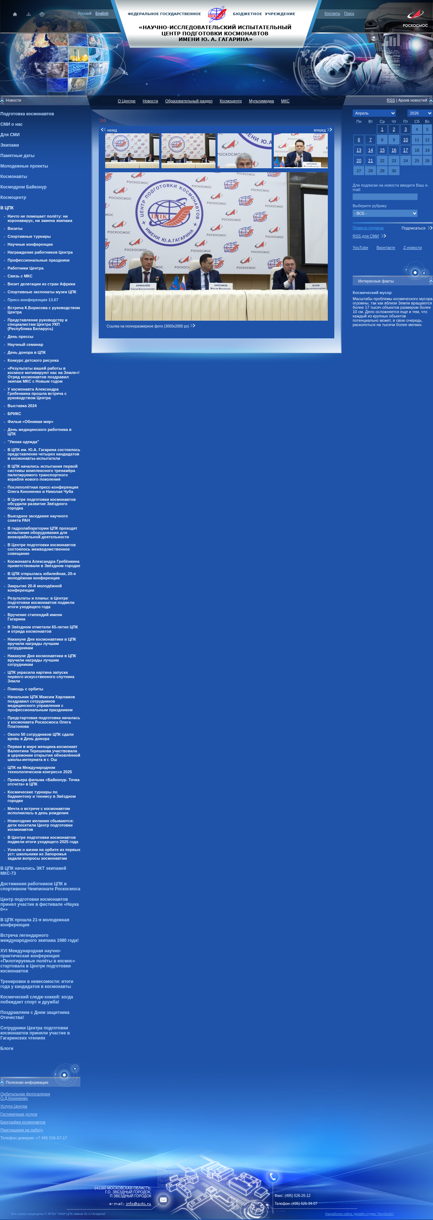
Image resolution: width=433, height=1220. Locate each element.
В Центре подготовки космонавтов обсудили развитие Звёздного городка (42, 503)
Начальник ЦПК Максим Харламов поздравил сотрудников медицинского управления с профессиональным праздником (41, 703)
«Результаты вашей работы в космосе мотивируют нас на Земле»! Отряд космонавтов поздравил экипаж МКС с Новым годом (44, 374)
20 (359, 160)
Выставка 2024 (22, 406)
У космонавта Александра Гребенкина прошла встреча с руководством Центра (37, 393)
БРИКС (14, 413)
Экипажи (9, 145)
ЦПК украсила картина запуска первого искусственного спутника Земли (41, 676)
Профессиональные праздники (39, 260)
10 (405, 139)
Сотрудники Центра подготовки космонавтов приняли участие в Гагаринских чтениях (35, 1033)
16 (394, 150)
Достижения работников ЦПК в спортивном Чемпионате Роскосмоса (40, 886)
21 (370, 160)
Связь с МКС (20, 276)
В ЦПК (7, 207)
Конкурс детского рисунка (33, 360)
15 (382, 150)
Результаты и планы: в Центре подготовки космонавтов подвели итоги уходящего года (41, 602)
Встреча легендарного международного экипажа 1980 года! (39, 938)
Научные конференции (30, 244)
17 (405, 150)
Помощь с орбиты (25, 689)
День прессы (21, 336)
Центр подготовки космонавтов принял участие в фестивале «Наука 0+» (39, 904)
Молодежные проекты (24, 166)
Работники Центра (26, 268)
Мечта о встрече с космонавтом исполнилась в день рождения (39, 810)
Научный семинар (25, 344)
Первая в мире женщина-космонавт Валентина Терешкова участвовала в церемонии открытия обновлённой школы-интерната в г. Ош (44, 753)
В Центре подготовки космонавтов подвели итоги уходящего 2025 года (43, 839)
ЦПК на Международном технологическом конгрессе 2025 (40, 769)
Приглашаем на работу (21, 1130)
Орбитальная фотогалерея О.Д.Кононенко (25, 1096)
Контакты (332, 13)
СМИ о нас (11, 124)
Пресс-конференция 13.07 (33, 300)
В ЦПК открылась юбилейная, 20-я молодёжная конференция (42, 575)
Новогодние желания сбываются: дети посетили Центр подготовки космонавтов (41, 825)
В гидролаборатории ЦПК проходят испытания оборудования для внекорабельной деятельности (42, 532)
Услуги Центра (13, 1106)
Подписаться (413, 228)
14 (370, 150)
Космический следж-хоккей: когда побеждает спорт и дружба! (36, 999)
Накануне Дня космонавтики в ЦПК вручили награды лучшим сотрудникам (42, 643)
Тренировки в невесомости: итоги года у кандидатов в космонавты (36, 984)
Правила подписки (368, 228)
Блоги (6, 1048)
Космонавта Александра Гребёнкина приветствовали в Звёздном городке (44, 563)
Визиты (15, 228)
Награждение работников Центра (40, 252)
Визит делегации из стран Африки (41, 284)
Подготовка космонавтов (27, 113)
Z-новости (412, 247)
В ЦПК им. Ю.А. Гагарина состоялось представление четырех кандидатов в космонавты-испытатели (44, 454)
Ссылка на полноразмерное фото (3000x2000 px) (151, 326)
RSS (391, 100)
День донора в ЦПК (27, 352)
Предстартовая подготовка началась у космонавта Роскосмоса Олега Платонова (44, 722)
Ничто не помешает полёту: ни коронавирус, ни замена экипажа (40, 218)
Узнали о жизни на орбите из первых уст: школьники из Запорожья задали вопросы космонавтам (44, 853)
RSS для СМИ (366, 236)
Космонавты (13, 176)
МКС (285, 101)
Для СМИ (10, 134)
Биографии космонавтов (22, 1122)
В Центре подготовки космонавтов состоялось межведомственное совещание (42, 549)
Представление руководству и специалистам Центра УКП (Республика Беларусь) (37, 324)
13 (359, 150)
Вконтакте (385, 247)
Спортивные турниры (29, 236)
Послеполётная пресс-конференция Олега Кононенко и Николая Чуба (43, 489)
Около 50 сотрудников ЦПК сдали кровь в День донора (41, 736)
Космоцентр (13, 197)
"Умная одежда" (23, 442)
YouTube (360, 247)
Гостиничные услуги (18, 1114)
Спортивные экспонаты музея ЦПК (42, 292)
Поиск (349, 13)
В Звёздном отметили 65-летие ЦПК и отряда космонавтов (43, 629)
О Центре (126, 101)
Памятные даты (17, 155)
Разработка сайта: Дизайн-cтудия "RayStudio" (359, 1214)
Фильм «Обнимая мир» (30, 421)
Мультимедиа (261, 101)
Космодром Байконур (23, 187)
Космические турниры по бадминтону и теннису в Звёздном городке (42, 796)
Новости (150, 101)
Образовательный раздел (189, 101)
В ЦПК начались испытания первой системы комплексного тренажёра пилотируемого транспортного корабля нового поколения (42, 472)
